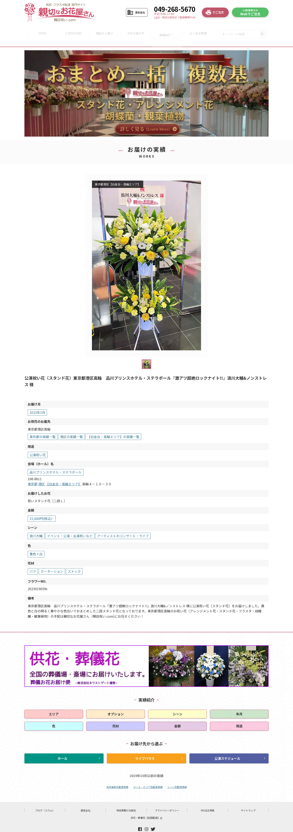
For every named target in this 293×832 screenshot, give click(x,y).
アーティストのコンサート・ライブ (123, 525)
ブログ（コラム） (45, 800)
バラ (33, 561)
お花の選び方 (136, 29)
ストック (74, 561)
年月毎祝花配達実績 (117, 776)
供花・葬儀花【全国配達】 (146, 807)
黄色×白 (36, 543)
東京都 (32, 473)
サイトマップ (248, 800)
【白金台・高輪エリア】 (63, 473)
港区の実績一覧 (71, 426)
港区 (41, 473)
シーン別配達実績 (177, 776)
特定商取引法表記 (126, 800)
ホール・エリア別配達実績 (148, 776)
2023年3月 (37, 402)
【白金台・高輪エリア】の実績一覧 (113, 426)
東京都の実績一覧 (43, 426)
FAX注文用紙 (207, 800)
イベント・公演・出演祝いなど (70, 525)
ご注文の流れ (72, 29)
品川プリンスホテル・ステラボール (56, 461)
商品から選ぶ (104, 29)
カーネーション (51, 561)
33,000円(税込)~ (42, 508)
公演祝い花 (38, 444)
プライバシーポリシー (167, 800)
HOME (40, 29)
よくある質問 (200, 29)
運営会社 (85, 800)
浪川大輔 (36, 525)
